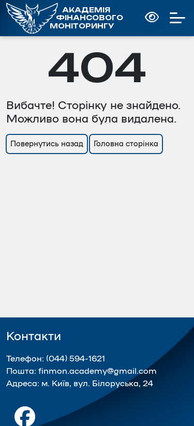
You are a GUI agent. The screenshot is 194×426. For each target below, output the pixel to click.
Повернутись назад (46, 143)
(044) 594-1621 (75, 359)
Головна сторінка (126, 143)
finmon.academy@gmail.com (97, 371)
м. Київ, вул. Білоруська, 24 (97, 383)
